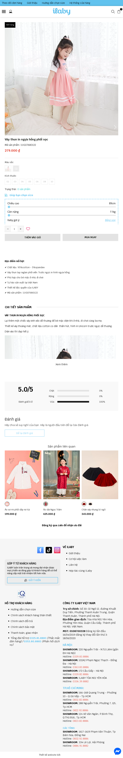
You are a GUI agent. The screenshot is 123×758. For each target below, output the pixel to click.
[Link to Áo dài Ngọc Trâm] (61, 509)
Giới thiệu (32, 2)
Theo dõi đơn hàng (12, 2)
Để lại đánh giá (24, 433)
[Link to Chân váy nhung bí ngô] (100, 509)
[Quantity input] (14, 229)
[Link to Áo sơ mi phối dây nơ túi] (23, 509)
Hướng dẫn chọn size (53, 2)
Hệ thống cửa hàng (80, 2)
